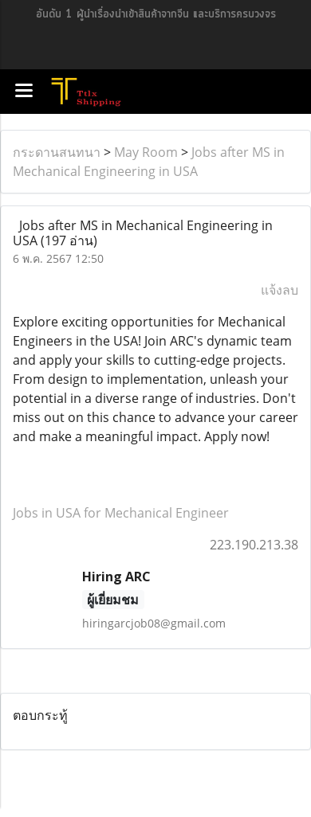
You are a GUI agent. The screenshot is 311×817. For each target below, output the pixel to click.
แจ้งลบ (279, 290)
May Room (146, 152)
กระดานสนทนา (56, 152)
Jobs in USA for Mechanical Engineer (121, 513)
